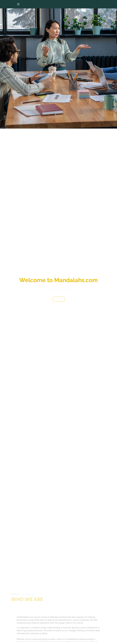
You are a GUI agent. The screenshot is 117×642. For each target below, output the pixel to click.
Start (58, 301)
